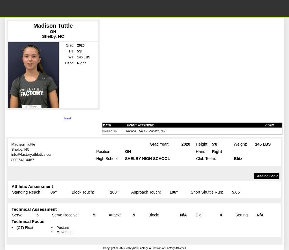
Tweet (67, 118)
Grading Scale (266, 176)
